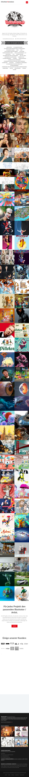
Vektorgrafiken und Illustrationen (10, 55)
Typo (13, 54)
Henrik (14, 765)
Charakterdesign (22, 58)
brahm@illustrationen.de (5, 757)
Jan (21, 766)
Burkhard (4, 767)
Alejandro (5, 766)
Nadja (18, 767)
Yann (7, 767)
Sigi (4, 765)
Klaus (22, 765)
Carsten (2, 765)
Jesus (12, 765)
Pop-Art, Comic (23, 55)
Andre (15, 766)
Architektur (9, 47)
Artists (9, 774)
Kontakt (14, 626)
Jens (26, 766)
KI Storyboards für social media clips (14, 64)
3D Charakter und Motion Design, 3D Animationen (14, 48)
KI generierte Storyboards (21, 62)
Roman (18, 766)
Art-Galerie (22, 51)
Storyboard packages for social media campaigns (14, 61)
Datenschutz (22, 774)
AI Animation (4, 62)
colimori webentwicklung (21, 772)
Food (17, 50)
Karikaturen (5, 68)
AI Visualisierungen (14, 65)
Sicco (8, 765)
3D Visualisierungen (7, 58)
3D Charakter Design (18, 47)
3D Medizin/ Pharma (10, 50)
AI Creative (11, 62)
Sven (16, 765)
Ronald (14, 767)
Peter (20, 765)
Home (6, 774)
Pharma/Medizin (19, 54)
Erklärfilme (8, 54)
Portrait (24, 68)
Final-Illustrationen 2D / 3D (20, 52)
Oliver (10, 765)
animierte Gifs (21, 57)
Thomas (11, 766)
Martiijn (24, 766)
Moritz (20, 766)
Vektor (11, 68)
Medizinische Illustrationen (10, 57)
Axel (24, 765)
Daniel (26, 765)
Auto (21, 50)
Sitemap (12, 774)
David (13, 766)
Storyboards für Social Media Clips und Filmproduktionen (14, 66)
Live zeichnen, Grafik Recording (11, 51)
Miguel (18, 765)
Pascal (6, 765)
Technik (14, 69)
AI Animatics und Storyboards (14, 59)
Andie (9, 767)
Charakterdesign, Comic (8, 52)
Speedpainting (18, 68)
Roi (12, 767)
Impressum (17, 774)
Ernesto (2, 766)
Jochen (8, 766)
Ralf (16, 767)
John (2, 767)
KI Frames (15, 58)
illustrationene (9, 722)
